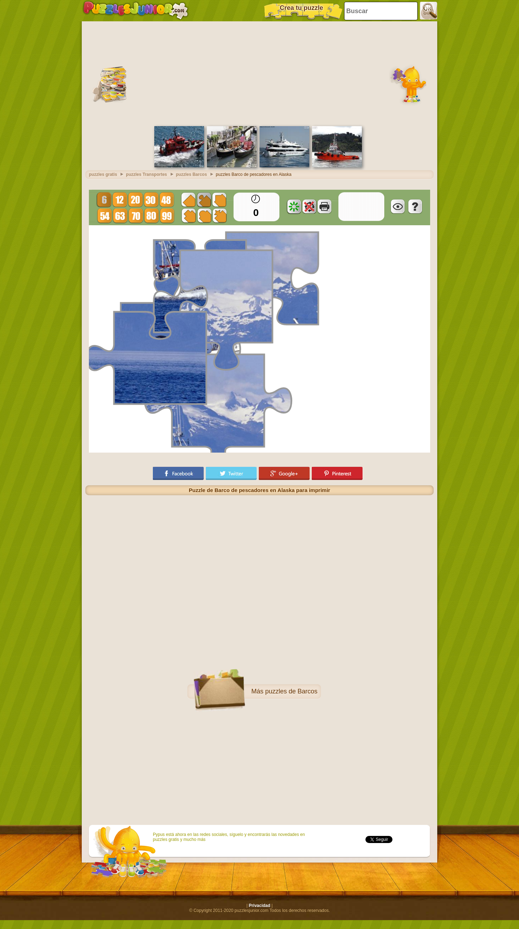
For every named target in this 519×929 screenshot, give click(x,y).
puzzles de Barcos (291, 691)
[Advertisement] (259, 73)
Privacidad (260, 905)
